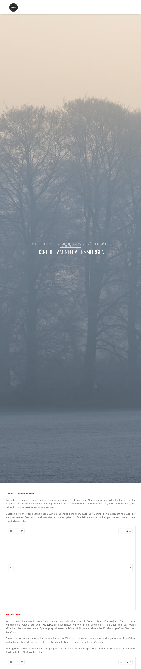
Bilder (18, 614)
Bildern (30, 493)
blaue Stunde (40, 243)
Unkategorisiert (70, 246)
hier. (41, 652)
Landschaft (79, 243)
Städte (105, 243)
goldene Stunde (60, 243)
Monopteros (50, 624)
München (93, 243)
